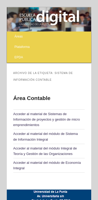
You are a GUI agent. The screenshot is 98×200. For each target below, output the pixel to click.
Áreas (18, 36)
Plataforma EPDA (22, 52)
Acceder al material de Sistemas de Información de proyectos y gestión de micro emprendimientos (46, 119)
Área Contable (31, 98)
